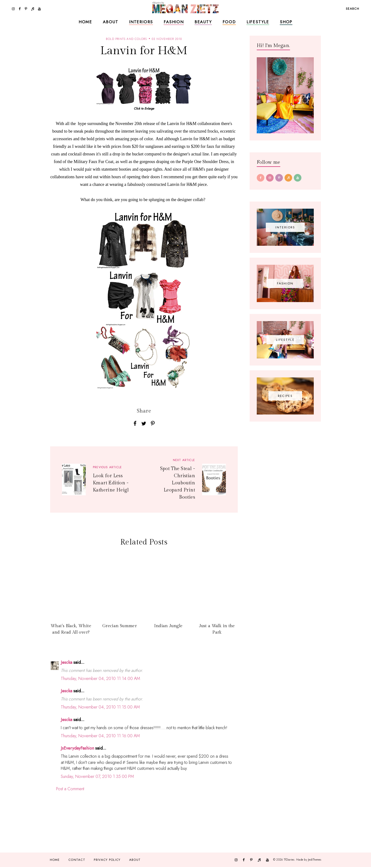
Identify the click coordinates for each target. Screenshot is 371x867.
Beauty (203, 22)
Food (229, 22)
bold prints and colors (126, 39)
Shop (286, 22)
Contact (76, 859)
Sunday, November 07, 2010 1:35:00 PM (97, 776)
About (110, 22)
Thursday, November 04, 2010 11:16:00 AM (100, 736)
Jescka (66, 662)
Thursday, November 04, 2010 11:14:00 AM (100, 678)
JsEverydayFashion (77, 748)
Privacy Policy (107, 859)
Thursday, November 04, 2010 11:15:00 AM (100, 707)
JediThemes (314, 859)
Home (85, 22)
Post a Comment (70, 789)
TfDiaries (289, 859)
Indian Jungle (168, 625)
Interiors (141, 22)
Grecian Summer (119, 625)
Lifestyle (258, 22)
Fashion (174, 22)
